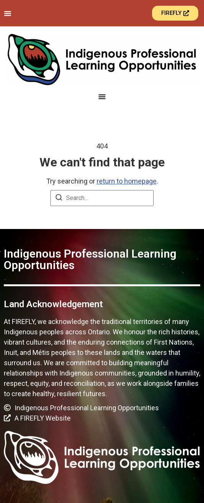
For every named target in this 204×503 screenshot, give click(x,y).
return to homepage (127, 181)
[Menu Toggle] (7, 13)
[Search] (59, 198)
